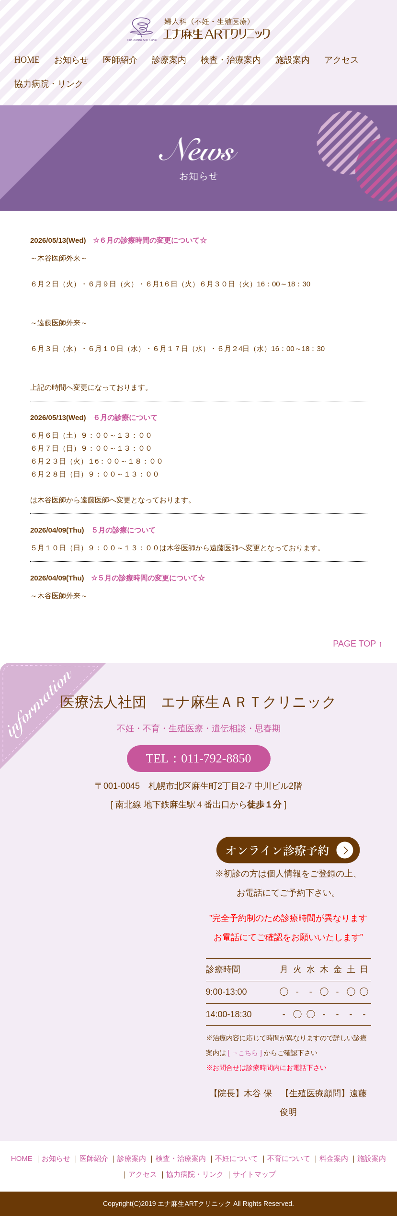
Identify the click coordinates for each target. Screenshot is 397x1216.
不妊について (236, 1158)
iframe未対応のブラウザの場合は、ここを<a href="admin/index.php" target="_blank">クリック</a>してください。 (198, 419)
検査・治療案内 (231, 60)
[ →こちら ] (244, 1053)
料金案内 (333, 1158)
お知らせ (71, 60)
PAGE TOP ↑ (358, 643)
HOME (27, 60)
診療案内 (169, 60)
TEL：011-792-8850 (198, 758)
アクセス (341, 60)
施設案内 (292, 60)
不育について (288, 1158)
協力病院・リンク (48, 84)
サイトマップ (254, 1174)
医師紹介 (120, 60)
